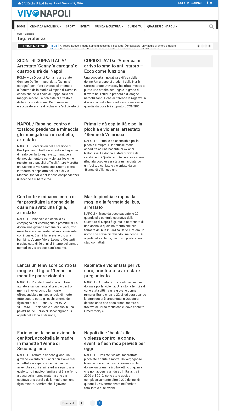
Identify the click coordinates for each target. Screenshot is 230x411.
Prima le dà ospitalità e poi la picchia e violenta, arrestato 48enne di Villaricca (113, 129)
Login (181, 3)
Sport (70, 26)
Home (21, 26)
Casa (19, 34)
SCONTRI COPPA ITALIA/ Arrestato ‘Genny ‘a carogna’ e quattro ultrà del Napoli (47, 66)
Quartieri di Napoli (161, 26)
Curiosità (135, 26)
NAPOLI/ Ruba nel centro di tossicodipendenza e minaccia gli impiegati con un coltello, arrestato (47, 131)
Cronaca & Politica (44, 26)
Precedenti (68, 403)
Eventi (84, 26)
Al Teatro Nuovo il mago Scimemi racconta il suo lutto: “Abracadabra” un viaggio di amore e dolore (118, 45)
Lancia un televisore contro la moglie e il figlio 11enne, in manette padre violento (47, 270)
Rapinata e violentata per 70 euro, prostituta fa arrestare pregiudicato (112, 270)
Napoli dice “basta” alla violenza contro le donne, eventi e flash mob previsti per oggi (114, 340)
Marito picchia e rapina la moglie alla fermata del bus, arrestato (112, 202)
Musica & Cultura (107, 26)
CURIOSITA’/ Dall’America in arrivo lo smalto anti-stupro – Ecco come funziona (113, 66)
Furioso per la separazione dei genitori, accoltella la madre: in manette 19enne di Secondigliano (47, 340)
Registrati (196, 3)
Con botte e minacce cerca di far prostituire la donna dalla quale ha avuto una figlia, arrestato (46, 204)
